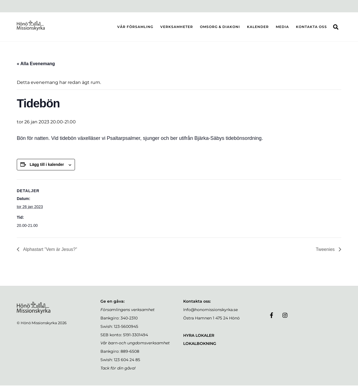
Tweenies (326, 250)
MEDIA (282, 27)
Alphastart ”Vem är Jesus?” (49, 250)
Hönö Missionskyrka (39, 323)
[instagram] (285, 315)
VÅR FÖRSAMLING (135, 27)
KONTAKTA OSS (311, 27)
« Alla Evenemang (36, 64)
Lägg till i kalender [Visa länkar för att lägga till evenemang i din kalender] (47, 165)
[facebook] (271, 315)
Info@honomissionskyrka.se (210, 310)
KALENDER (258, 27)
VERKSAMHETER (176, 27)
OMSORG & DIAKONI (220, 27)
